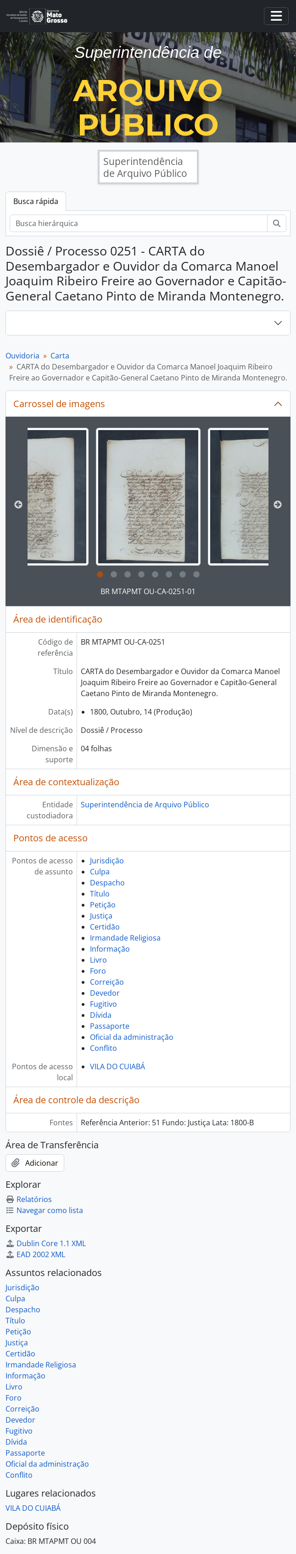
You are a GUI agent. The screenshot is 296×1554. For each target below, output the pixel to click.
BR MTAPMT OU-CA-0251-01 (148, 591)
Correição (107, 982)
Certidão (105, 927)
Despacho (107, 883)
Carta (59, 356)
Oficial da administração (131, 1037)
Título (100, 894)
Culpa (100, 872)
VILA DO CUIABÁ (117, 1066)
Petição (103, 905)
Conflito (103, 1048)
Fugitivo (103, 1004)
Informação (110, 949)
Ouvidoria (22, 356)
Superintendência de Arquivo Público (145, 805)
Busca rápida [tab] (35, 201)
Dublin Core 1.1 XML (46, 1243)
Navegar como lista (44, 1210)
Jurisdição (107, 861)
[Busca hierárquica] (139, 223)
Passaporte (109, 1026)
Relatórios (29, 1199)
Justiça (101, 916)
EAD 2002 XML (35, 1254)
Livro (98, 960)
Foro (98, 971)
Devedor (105, 993)
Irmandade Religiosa (125, 938)
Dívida (101, 1015)
